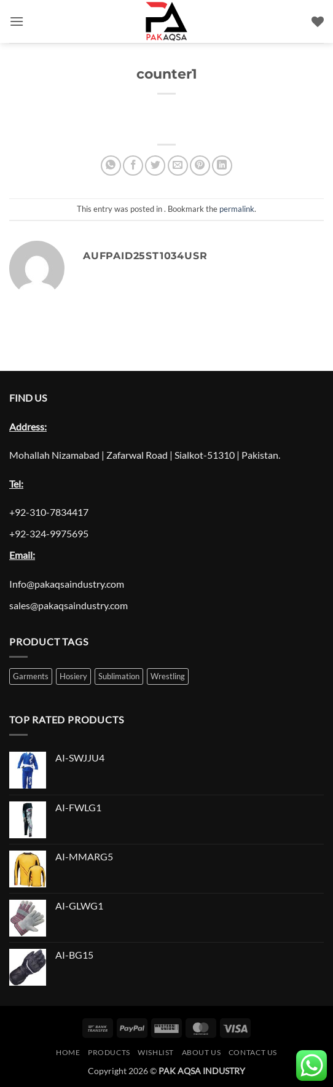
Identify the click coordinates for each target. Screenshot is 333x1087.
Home (68, 1052)
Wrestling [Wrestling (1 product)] (168, 676)
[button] (16, 21)
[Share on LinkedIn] (222, 165)
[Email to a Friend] (178, 165)
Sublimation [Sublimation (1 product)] (118, 676)
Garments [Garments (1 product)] (31, 676)
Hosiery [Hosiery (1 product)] (73, 676)
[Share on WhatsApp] (111, 165)
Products (109, 1052)
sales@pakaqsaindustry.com (68, 605)
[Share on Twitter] (155, 165)
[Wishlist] (317, 21)
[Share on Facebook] (133, 165)
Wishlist (156, 1052)
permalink (236, 209)
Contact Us (253, 1052)
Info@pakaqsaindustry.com (66, 584)
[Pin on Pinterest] (200, 165)
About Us (201, 1052)
